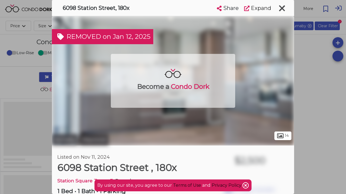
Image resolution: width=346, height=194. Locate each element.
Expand (257, 8)
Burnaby (65, 140)
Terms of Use (187, 185)
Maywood (94, 140)
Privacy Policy (227, 185)
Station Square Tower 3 (85, 180)
